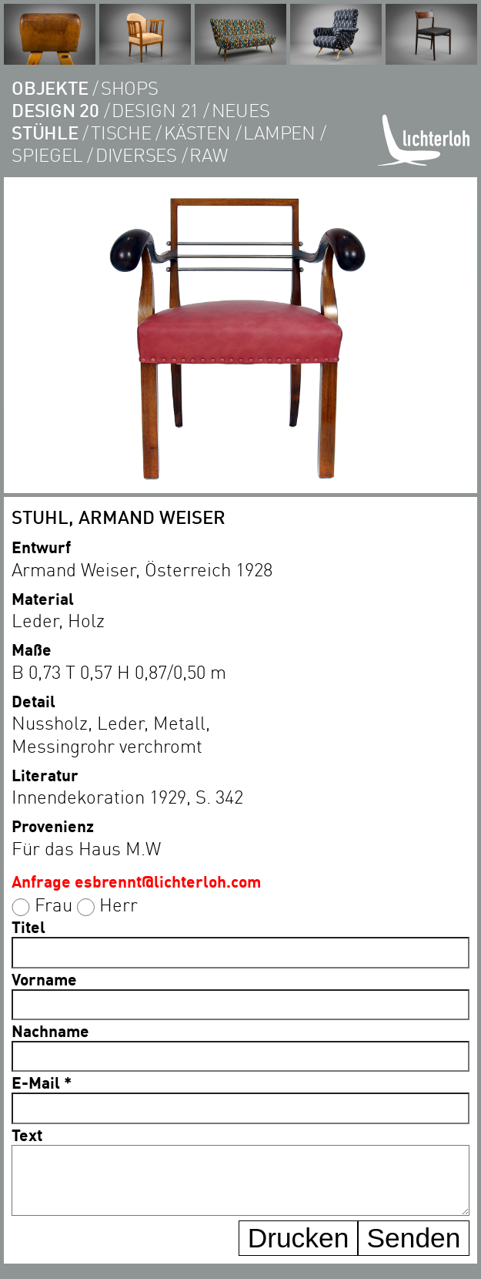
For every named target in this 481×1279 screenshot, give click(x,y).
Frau (53, 904)
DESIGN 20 (55, 110)
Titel (28, 926)
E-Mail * (42, 1082)
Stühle (45, 132)
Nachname (50, 1030)
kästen (197, 132)
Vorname (44, 978)
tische (121, 132)
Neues (241, 110)
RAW (208, 154)
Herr (118, 904)
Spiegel (47, 154)
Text (27, 1134)
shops (130, 87)
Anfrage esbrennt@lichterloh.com (136, 881)
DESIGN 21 (155, 110)
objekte (50, 87)
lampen (279, 132)
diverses (136, 154)
